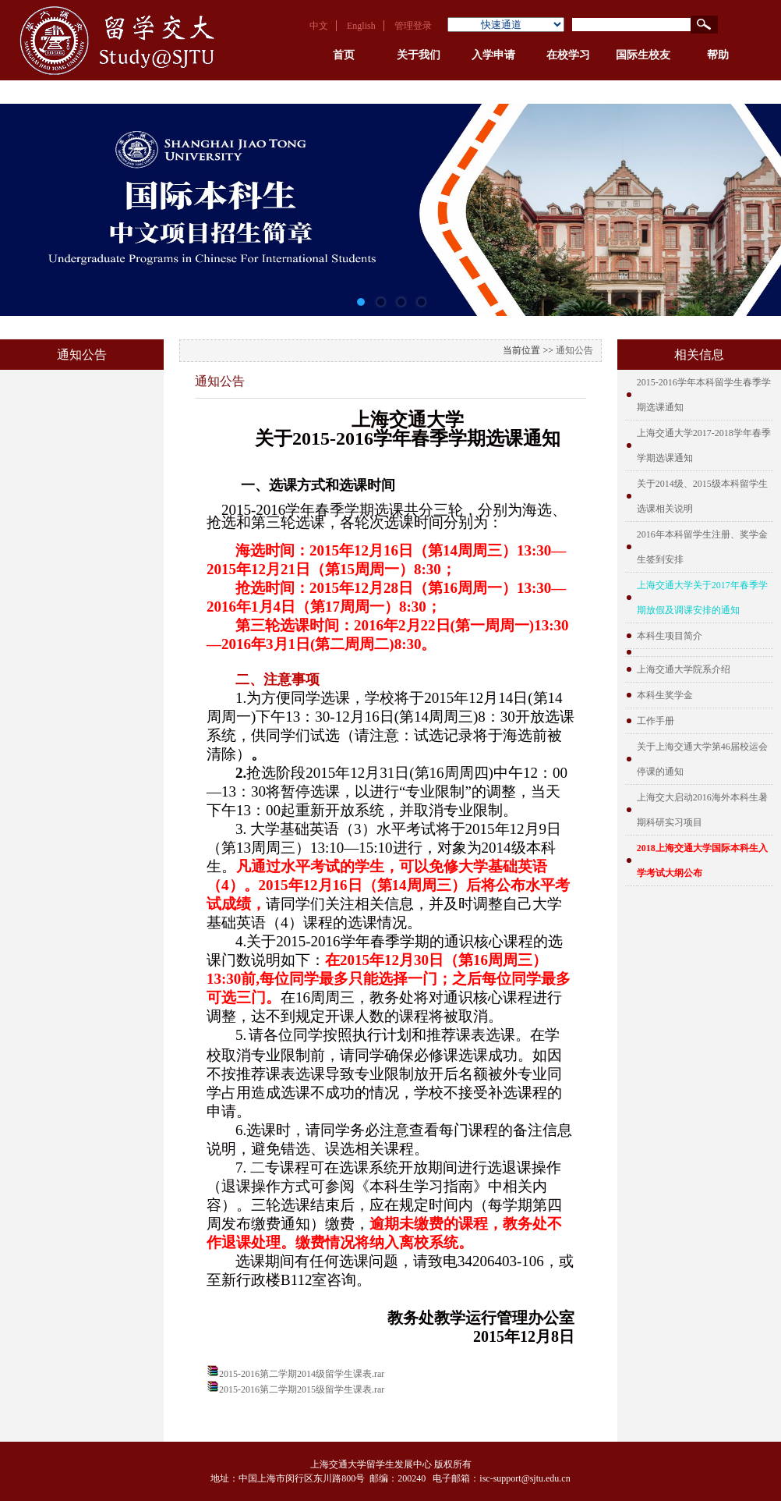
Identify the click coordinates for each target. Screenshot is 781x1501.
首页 (344, 55)
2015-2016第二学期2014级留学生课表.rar (301, 1373)
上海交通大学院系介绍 (683, 669)
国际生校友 (643, 55)
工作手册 (655, 720)
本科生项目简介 (669, 635)
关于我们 (418, 55)
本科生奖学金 (665, 695)
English (361, 25)
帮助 (718, 55)
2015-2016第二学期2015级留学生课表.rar (301, 1389)
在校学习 (568, 55)
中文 (318, 25)
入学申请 (493, 55)
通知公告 (574, 350)
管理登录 (413, 25)
